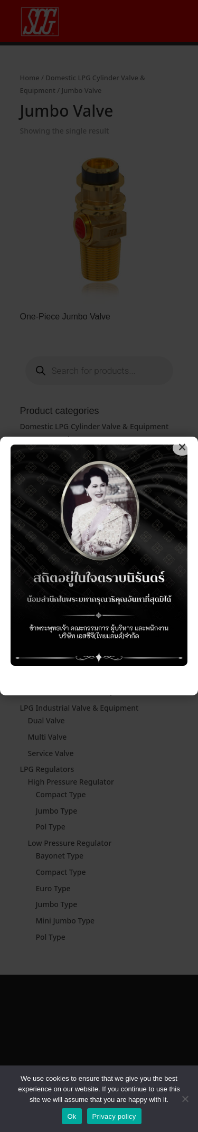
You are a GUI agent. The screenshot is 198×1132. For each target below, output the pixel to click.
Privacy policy (114, 1116)
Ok (71, 1116)
